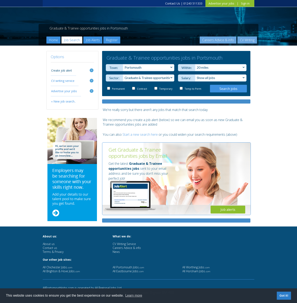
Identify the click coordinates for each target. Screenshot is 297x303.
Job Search (72, 40)
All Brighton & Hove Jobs (61, 271)
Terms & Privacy (53, 252)
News (116, 252)
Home (53, 40)
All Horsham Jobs (196, 271)
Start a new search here (140, 134)
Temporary (165, 89)
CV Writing (247, 40)
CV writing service (62, 81)
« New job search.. (63, 101)
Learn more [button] (133, 295)
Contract (142, 89)
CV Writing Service (124, 244)
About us (49, 244)
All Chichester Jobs (57, 267)
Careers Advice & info (218, 40)
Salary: (186, 78)
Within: (186, 68)
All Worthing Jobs (196, 267)
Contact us (50, 248)
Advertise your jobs (221, 3)
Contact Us (172, 3)
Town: (113, 68)
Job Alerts (93, 40)
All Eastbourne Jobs (128, 271)
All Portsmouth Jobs (128, 267)
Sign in (245, 3)
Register (112, 40)
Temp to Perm (193, 89)
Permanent (118, 89)
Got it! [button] (283, 295)
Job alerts (227, 209)
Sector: (113, 78)
